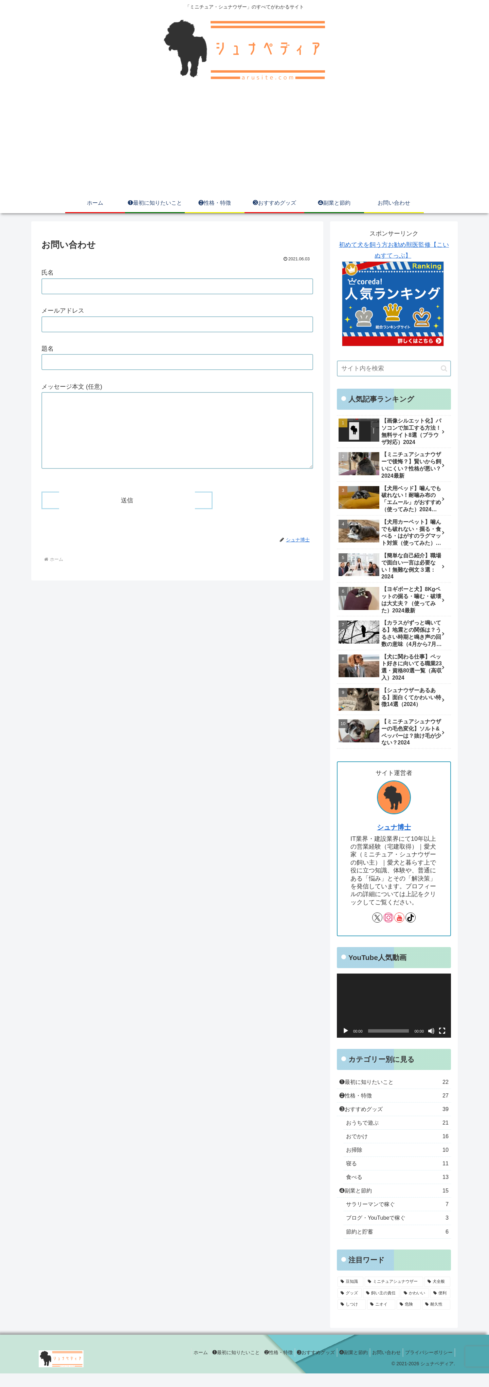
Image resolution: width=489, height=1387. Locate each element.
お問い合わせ (382, 1366)
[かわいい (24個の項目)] (415, 1306)
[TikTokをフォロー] (410, 917)
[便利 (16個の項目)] (440, 1306)
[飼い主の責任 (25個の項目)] (381, 1306)
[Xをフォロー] (377, 917)
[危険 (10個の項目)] (409, 1318)
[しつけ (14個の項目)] (352, 1318)
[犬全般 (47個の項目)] (437, 1295)
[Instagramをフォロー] (388, 917)
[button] (444, 368)
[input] (394, 368)
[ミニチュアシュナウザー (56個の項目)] (394, 1295)
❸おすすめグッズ (306, 1366)
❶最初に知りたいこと (220, 1366)
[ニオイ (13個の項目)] (381, 1318)
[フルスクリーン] (442, 1031)
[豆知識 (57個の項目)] (350, 1295)
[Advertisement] (244, 141)
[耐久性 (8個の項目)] (436, 1318)
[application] (394, 1006)
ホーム (183, 1366)
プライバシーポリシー (427, 1366)
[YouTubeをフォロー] (399, 917)
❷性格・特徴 (266, 1366)
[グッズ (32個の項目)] (350, 1306)
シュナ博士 (394, 827)
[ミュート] (431, 1031)
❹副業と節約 (346, 1366)
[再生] (345, 1031)
